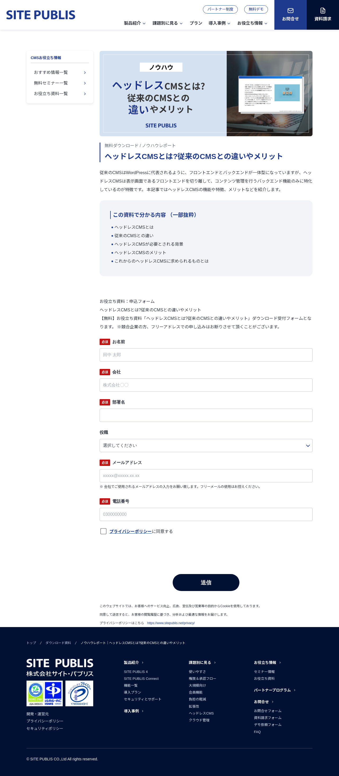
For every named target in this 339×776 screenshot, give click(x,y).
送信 (206, 582)
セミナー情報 (264, 672)
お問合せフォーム (268, 711)
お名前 (112, 342)
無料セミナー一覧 (51, 83)
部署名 (112, 402)
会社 (110, 372)
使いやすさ (197, 672)
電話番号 (114, 501)
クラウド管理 (199, 720)
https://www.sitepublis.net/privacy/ (171, 623)
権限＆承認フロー (202, 679)
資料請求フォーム (268, 718)
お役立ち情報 (250, 23)
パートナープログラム (272, 690)
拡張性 (194, 706)
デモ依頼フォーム (268, 725)
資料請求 (322, 19)
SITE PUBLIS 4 (136, 672)
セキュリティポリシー (44, 728)
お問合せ (290, 19)
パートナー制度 (220, 9)
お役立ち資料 (264, 679)
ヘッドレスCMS (201, 713)
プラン (196, 23)
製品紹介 (132, 23)
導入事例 (217, 23)
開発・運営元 (37, 714)
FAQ (257, 732)
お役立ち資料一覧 (51, 93)
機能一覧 (131, 685)
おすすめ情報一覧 (51, 72)
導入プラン (132, 692)
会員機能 (196, 692)
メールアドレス (121, 463)
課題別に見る (165, 23)
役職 (104, 432)
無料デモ (256, 9)
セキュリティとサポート (143, 699)
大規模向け (197, 685)
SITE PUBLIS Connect (141, 679)
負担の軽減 (197, 699)
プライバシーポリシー (45, 721)
